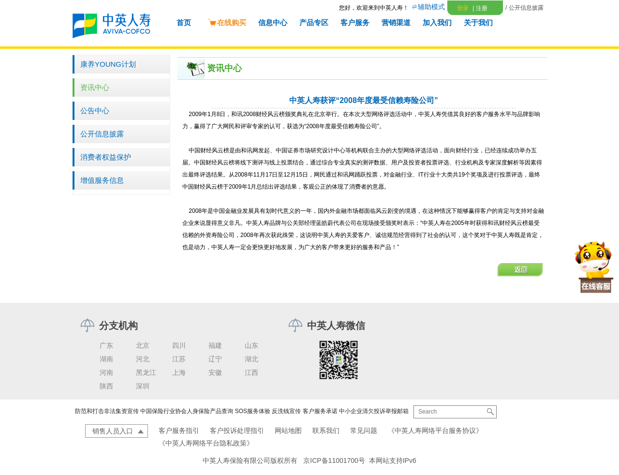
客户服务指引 (179, 430)
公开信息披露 (102, 134)
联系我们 (325, 430)
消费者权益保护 (105, 157)
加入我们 (437, 22)
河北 (142, 359)
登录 (463, 8)
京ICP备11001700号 (334, 460)
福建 (215, 345)
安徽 (215, 372)
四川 (179, 345)
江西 (251, 372)
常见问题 (363, 430)
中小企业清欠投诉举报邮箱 (374, 411)
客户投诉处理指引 (237, 430)
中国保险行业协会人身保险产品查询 (186, 411)
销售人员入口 (112, 431)
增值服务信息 (102, 180)
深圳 (142, 386)
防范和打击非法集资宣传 (107, 411)
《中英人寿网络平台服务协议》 (435, 430)
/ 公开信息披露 (524, 7)
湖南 (106, 359)
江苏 (179, 359)
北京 (142, 345)
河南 (106, 372)
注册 (479, 8)
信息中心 (272, 22)
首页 (184, 22)
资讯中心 (94, 87)
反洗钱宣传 (286, 411)
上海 (179, 372)
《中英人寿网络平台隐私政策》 (206, 443)
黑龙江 (146, 372)
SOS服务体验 (252, 411)
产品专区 (313, 22)
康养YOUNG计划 (108, 64)
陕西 (106, 386)
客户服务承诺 (320, 411)
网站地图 (288, 430)
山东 (251, 345)
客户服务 (354, 22)
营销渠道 (396, 22)
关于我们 (478, 22)
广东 (106, 345)
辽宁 (215, 359)
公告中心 (94, 110)
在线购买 (226, 22)
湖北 (251, 359)
